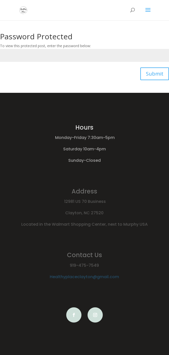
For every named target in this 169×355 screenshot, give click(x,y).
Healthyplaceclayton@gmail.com (84, 277)
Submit (154, 73)
